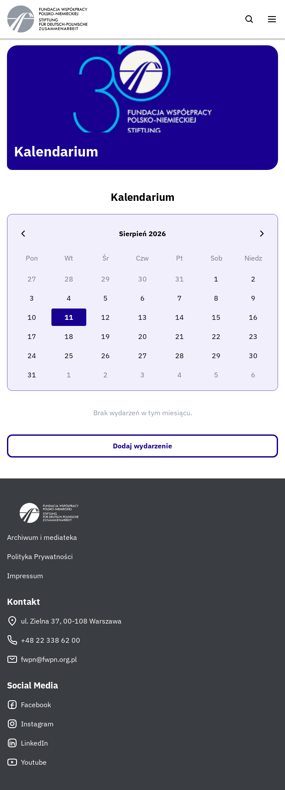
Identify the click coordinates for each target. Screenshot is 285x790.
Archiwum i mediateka (42, 537)
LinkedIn (27, 743)
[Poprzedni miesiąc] (23, 233)
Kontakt (23, 602)
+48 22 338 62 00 (43, 640)
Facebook (29, 704)
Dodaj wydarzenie (142, 445)
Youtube (27, 762)
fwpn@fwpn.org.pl (42, 659)
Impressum (25, 575)
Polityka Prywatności (40, 556)
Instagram (30, 724)
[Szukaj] (249, 19)
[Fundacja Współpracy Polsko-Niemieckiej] (47, 19)
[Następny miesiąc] (262, 233)
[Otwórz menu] (272, 19)
